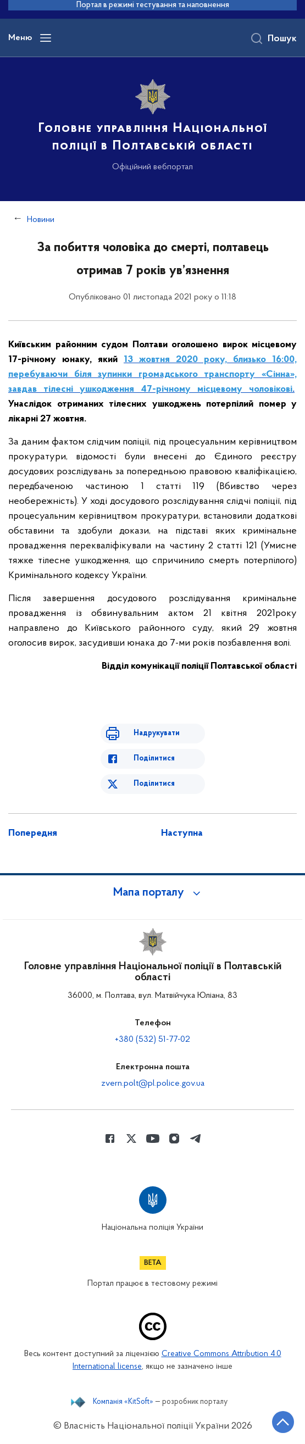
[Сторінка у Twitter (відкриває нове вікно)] (131, 1138)
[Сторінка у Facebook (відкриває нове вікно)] (110, 1138)
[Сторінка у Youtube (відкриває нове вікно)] (152, 1138)
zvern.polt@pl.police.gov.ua (152, 1083)
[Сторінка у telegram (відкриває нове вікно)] (195, 1138)
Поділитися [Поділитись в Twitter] (154, 784)
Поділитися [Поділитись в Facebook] (154, 758)
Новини (40, 219)
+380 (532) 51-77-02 (152, 1039)
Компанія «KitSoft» (123, 1402)
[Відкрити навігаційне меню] (45, 37)
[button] (153, 892)
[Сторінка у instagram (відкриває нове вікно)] (174, 1138)
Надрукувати (157, 733)
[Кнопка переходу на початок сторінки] (283, 1422)
